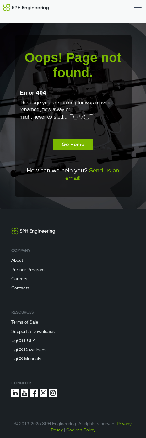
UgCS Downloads (28, 349)
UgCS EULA (23, 340)
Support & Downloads (33, 331)
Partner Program (28, 269)
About (17, 260)
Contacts (20, 287)
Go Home (73, 144)
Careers (19, 278)
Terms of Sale (24, 322)
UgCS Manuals (26, 358)
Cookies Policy (80, 429)
